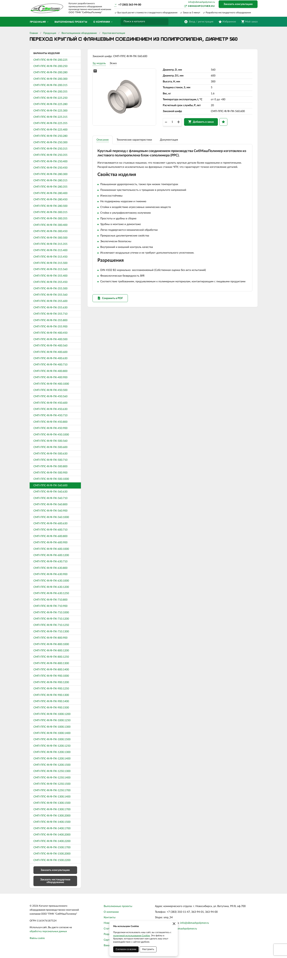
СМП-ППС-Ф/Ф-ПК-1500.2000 (51, 853)
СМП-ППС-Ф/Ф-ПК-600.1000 (51, 549)
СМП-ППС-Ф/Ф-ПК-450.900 (50, 428)
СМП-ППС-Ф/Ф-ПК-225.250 (50, 98)
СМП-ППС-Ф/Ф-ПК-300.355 (50, 218)
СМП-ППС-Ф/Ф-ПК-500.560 (50, 441)
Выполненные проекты (118, 906)
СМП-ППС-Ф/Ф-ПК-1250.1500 (51, 784)
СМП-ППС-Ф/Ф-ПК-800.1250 (51, 657)
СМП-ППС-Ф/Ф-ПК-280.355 (50, 186)
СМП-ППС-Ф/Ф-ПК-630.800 (50, 568)
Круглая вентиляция (113, 33)
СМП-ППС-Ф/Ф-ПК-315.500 (50, 263)
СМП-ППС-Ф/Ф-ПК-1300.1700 (51, 809)
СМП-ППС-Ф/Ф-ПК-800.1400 (51, 669)
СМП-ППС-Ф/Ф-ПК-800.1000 (51, 644)
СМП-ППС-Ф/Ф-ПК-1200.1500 (51, 765)
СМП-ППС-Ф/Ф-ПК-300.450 (50, 231)
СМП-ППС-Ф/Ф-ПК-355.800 (50, 320)
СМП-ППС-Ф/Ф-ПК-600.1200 (51, 555)
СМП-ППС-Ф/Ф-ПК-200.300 (50, 79)
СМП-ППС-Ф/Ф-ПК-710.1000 (51, 612)
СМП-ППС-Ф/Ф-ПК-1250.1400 (51, 777)
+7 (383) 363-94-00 (129, 4)
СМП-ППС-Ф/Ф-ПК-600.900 (50, 542)
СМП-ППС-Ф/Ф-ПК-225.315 (50, 117)
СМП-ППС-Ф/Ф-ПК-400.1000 (51, 384)
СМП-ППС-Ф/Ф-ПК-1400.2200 (51, 841)
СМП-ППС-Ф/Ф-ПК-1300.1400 (51, 796)
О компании (111, 912)
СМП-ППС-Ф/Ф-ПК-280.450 (50, 199)
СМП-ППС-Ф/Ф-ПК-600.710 (50, 529)
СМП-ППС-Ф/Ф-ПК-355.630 (50, 307)
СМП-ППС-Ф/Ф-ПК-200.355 (50, 91)
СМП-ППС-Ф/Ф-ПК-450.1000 (51, 434)
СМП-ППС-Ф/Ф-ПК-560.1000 (51, 517)
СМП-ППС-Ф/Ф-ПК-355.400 (50, 276)
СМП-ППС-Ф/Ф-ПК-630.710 (50, 561)
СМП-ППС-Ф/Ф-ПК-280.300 (50, 174)
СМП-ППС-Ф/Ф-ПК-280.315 (50, 180)
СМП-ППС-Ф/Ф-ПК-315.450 (50, 256)
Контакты (109, 917)
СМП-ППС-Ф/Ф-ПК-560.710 (50, 498)
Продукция (49, 33)
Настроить (148, 949)
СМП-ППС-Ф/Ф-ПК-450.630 (50, 409)
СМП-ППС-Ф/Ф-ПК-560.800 (50, 504)
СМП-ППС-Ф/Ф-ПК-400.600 (50, 352)
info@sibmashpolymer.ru (201, 2)
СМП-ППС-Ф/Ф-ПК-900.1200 (51, 682)
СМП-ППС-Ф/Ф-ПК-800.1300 (51, 663)
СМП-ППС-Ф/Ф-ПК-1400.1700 (51, 828)
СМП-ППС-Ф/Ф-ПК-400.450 (50, 333)
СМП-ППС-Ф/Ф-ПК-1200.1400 (51, 758)
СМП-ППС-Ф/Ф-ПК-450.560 (50, 396)
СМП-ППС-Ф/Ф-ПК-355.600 (50, 301)
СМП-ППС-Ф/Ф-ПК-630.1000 (51, 580)
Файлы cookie (37, 938)
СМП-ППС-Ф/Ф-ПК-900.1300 (51, 695)
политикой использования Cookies (131, 935)
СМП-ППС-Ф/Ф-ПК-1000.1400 (51, 733)
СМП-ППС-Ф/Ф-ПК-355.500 (50, 288)
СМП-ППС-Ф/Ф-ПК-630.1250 (51, 593)
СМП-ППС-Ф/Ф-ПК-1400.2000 (51, 834)
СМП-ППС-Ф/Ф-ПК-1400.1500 (51, 822)
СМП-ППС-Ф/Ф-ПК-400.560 (50, 345)
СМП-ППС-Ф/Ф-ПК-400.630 (50, 358)
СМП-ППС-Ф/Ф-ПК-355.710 (50, 314)
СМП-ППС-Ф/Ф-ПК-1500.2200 (51, 860)
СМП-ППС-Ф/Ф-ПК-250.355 (50, 155)
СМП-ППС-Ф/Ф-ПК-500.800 (50, 466)
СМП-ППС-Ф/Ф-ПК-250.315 (50, 148)
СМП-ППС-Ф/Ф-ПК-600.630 (50, 523)
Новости (109, 923)
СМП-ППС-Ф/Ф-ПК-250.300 (50, 142)
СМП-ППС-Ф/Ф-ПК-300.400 (50, 225)
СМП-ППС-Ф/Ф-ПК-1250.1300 (51, 771)
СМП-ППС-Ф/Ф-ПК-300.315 (50, 212)
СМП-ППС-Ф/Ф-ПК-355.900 (50, 326)
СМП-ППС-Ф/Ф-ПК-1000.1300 (51, 727)
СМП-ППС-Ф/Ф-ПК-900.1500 (51, 707)
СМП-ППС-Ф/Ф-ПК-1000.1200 (51, 714)
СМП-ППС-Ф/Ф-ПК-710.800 (50, 599)
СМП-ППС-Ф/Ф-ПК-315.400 (50, 250)
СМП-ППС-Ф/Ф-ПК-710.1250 (51, 625)
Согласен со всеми (126, 949)
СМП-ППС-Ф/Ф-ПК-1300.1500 (51, 803)
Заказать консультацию (238, 4)
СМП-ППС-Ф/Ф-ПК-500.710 (50, 460)
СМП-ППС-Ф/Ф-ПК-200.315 (50, 85)
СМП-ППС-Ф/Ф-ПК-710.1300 (51, 631)
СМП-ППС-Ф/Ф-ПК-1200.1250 (51, 746)
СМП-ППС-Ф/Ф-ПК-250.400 (50, 161)
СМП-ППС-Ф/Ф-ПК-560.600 (50, 485)
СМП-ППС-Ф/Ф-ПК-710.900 (50, 606)
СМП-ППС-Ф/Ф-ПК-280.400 (50, 193)
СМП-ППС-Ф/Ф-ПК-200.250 (50, 66)
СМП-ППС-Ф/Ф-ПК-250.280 (50, 136)
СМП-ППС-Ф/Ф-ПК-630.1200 (51, 587)
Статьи (108, 928)
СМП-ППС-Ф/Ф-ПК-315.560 (50, 269)
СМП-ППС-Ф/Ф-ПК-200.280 (50, 72)
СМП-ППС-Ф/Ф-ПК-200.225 (50, 60)
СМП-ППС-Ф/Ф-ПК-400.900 (50, 377)
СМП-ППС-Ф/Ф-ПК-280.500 (50, 206)
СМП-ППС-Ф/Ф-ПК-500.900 (50, 472)
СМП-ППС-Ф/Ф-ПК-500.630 (50, 453)
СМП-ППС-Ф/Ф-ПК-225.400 (50, 129)
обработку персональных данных (48, 931)
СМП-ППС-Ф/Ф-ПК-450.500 (50, 390)
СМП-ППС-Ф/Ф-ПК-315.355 (50, 244)
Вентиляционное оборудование (79, 33)
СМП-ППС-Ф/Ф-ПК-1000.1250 (51, 720)
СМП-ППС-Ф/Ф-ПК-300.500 (50, 237)
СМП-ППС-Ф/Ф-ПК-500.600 (50, 447)
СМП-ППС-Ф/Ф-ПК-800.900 (50, 638)
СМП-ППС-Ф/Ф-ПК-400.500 (50, 339)
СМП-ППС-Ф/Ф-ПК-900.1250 (51, 688)
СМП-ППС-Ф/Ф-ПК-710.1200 (51, 618)
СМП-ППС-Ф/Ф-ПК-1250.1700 (51, 790)
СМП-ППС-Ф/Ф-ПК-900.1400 (51, 701)
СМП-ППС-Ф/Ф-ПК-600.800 (50, 536)
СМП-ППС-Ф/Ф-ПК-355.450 (50, 282)
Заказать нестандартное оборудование (55, 881)
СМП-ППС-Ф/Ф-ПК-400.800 (50, 371)
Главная (34, 33)
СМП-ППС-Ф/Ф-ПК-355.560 (50, 295)
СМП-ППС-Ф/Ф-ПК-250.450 (50, 167)
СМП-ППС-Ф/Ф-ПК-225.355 (50, 123)
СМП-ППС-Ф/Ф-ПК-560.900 (50, 510)
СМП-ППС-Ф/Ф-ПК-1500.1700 (51, 847)
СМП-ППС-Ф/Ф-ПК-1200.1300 (51, 752)
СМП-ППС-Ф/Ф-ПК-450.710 (50, 415)
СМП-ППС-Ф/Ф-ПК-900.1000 (51, 676)
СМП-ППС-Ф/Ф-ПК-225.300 (50, 110)
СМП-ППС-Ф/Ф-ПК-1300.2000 (51, 815)
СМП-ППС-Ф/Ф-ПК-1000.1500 (51, 739)
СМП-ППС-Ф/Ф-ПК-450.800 (50, 422)
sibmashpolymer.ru (201, 6)
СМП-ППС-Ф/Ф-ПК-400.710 (50, 364)
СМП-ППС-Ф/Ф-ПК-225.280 (50, 104)
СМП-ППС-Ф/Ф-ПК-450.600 (50, 403)
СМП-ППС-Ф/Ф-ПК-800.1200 (51, 650)
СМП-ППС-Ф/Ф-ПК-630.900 (50, 574)
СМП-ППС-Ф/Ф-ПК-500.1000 (51, 479)
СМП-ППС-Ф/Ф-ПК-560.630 (50, 491)
